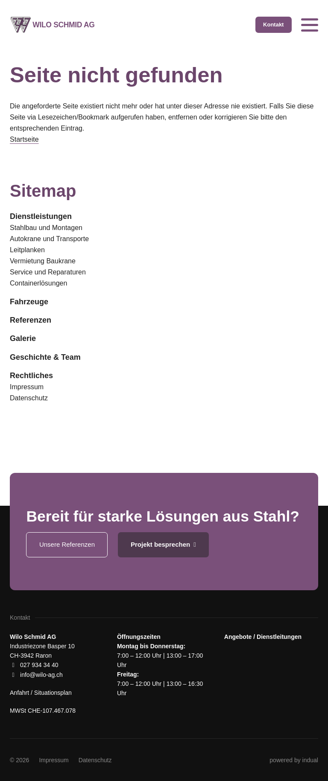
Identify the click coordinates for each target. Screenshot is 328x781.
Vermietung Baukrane (43, 261)
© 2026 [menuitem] (19, 760)
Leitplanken (27, 250)
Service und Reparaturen (48, 272)
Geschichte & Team (45, 357)
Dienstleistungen (41, 216)
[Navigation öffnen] (309, 24)
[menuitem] (164, 216)
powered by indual (293, 760)
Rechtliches (31, 375)
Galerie (23, 338)
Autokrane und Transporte (49, 238)
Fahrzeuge (29, 301)
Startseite (24, 139)
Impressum (27, 386)
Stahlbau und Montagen (46, 227)
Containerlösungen (38, 283)
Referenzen (30, 320)
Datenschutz (29, 398)
